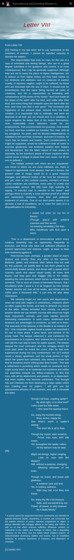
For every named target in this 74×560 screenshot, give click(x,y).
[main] (37, 23)
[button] (3, 3)
